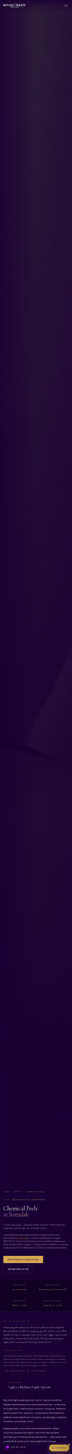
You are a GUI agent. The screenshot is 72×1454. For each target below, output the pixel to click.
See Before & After (18, 1269)
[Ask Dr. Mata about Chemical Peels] (15, 1447)
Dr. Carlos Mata (22, 1238)
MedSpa (18, 1192)
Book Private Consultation (23, 1259)
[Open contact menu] (59, 1448)
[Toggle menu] (66, 5)
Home (6, 1192)
